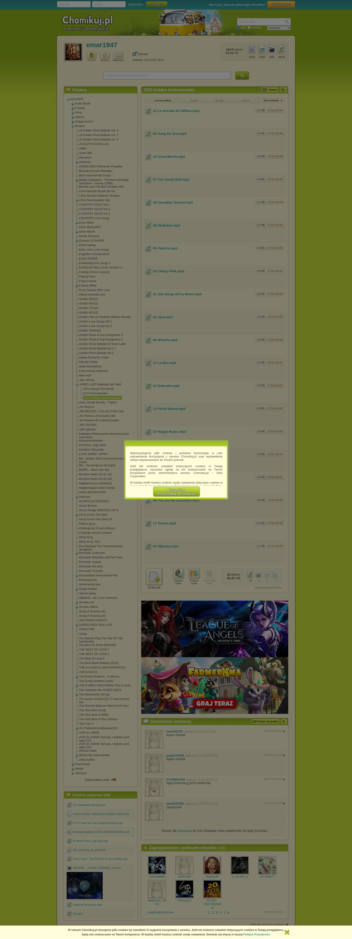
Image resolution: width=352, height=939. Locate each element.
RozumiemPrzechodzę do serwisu (176, 491)
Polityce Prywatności (256, 934)
